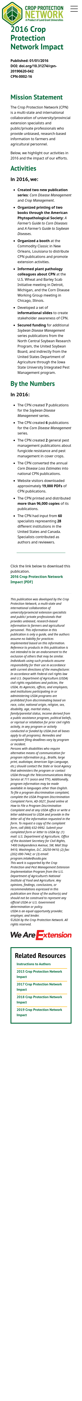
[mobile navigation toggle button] (74, 9)
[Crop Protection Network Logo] (33, 14)
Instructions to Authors (34, 964)
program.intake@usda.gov (28, 858)
